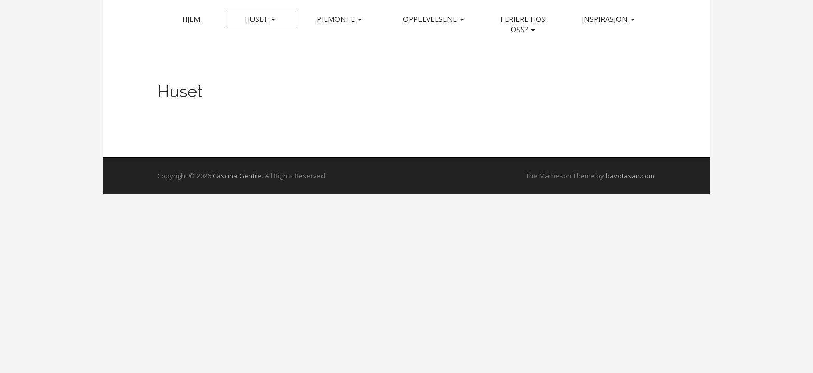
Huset (260, 19)
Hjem (191, 19)
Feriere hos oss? (522, 24)
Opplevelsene (433, 19)
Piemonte (339, 19)
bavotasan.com (630, 175)
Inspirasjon (608, 19)
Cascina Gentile (237, 175)
